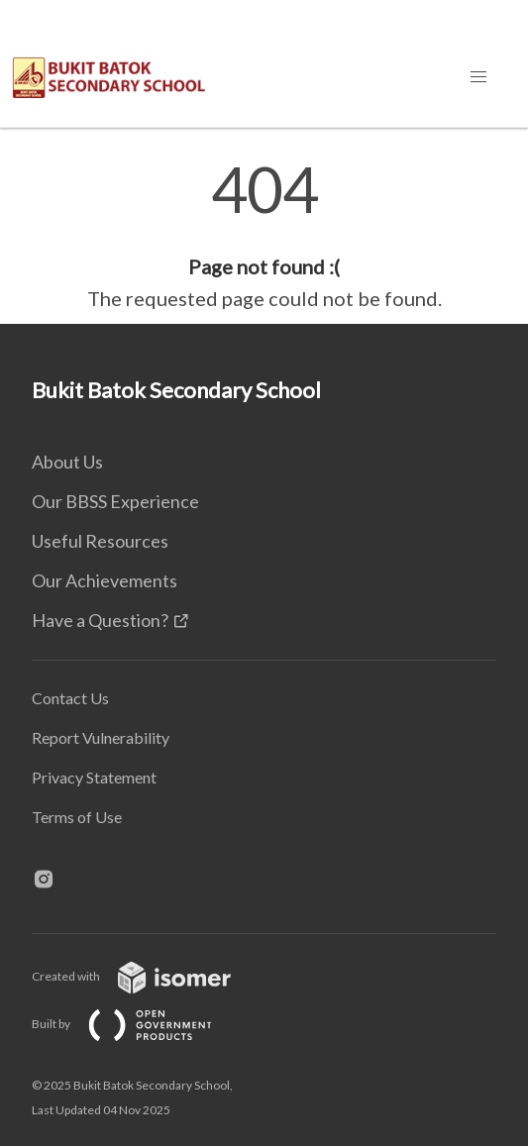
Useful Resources (100, 541)
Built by (138, 1023)
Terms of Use (77, 816)
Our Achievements (104, 580)
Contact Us (70, 697)
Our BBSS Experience (115, 501)
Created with (147, 976)
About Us (67, 461)
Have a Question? (100, 620)
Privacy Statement (94, 777)
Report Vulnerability (100, 737)
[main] (264, 235)
